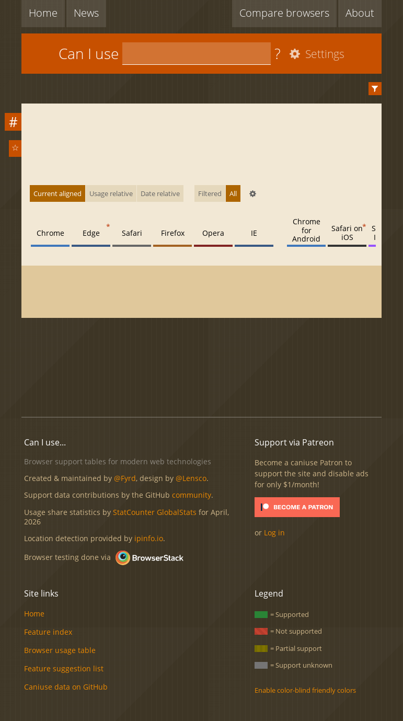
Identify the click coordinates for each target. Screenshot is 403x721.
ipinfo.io (148, 538)
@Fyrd (125, 478)
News (86, 13)
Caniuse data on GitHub (66, 687)
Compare (284, 13)
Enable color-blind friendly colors (305, 690)
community (191, 495)
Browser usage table (60, 650)
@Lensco (191, 478)
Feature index (48, 632)
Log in (274, 532)
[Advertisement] (211, 373)
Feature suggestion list (63, 668)
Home (43, 13)
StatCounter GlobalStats (155, 512)
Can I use (89, 53)
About (360, 13)
